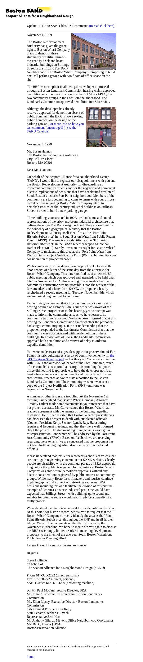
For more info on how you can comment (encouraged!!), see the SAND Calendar (55, 127)
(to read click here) (101, 26)
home (30, 656)
